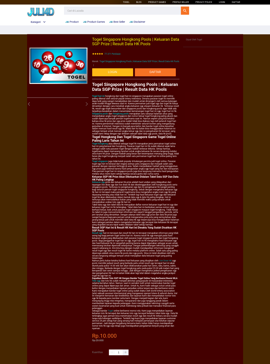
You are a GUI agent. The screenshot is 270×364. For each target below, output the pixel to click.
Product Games (157, 2)
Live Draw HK (165, 260)
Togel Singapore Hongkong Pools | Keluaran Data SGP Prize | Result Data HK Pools (139, 61)
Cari (185, 11)
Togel (126, 2)
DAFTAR (236, 2)
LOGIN (222, 2)
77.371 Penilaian (113, 54)
